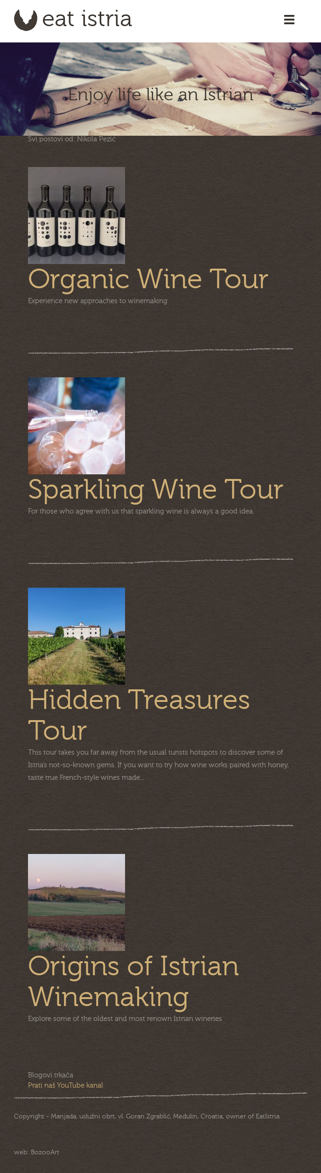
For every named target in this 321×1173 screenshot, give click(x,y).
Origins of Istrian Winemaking (133, 982)
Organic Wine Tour (148, 279)
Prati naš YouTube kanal (65, 1086)
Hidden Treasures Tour (139, 715)
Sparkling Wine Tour (156, 490)
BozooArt (45, 1152)
